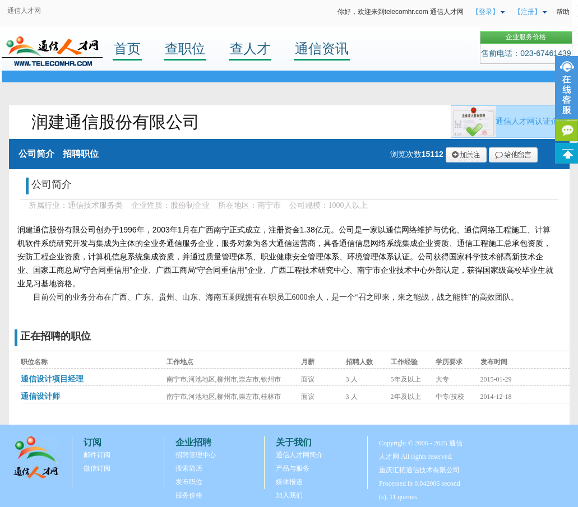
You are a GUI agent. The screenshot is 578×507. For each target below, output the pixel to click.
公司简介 (36, 154)
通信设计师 (40, 396)
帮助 (563, 12)
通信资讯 (322, 48)
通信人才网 (24, 11)
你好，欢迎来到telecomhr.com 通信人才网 (400, 12)
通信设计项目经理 (52, 379)
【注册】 (527, 12)
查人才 (250, 48)
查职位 (185, 48)
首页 (127, 48)
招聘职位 (81, 154)
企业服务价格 (526, 37)
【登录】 (485, 12)
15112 (432, 154)
